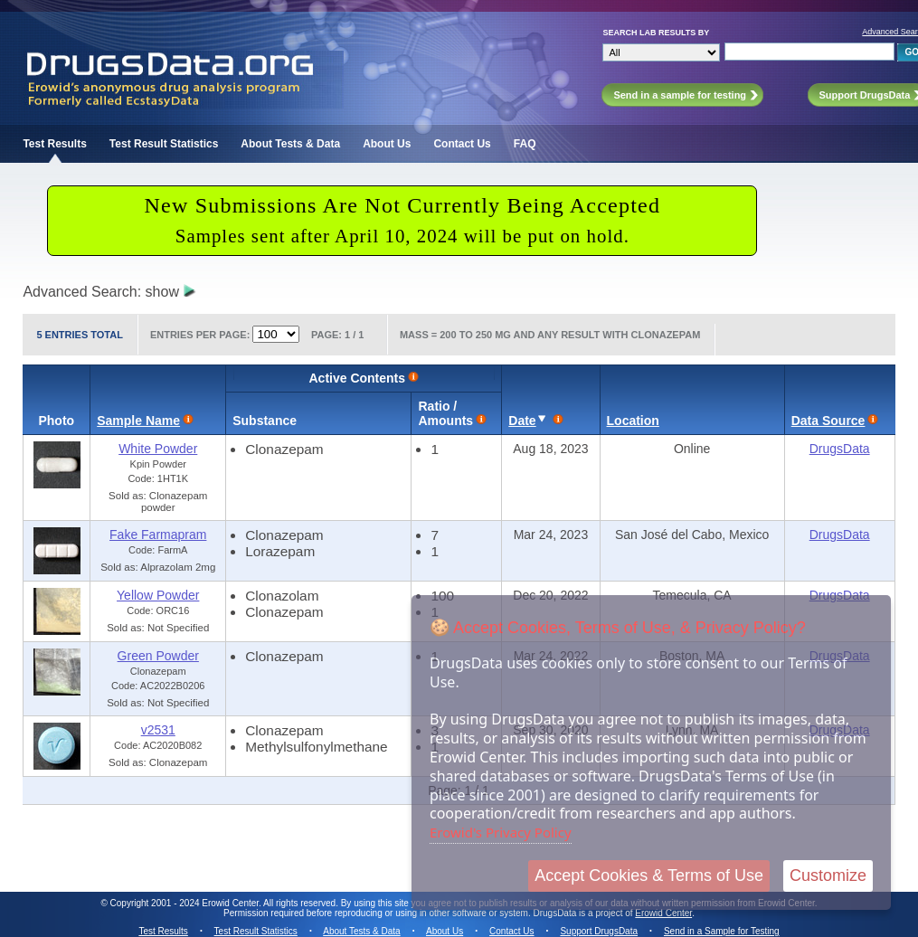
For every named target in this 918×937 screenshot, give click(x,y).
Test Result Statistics (163, 143)
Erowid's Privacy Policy (501, 832)
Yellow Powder (158, 595)
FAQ (525, 143)
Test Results (54, 143)
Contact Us (461, 143)
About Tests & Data (290, 143)
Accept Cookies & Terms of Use (649, 875)
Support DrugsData (599, 931)
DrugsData (839, 448)
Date (521, 420)
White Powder (157, 448)
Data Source (828, 420)
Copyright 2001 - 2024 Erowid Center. (185, 903)
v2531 (158, 730)
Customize (828, 875)
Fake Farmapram (157, 534)
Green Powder (158, 655)
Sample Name (138, 420)
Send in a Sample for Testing (722, 931)
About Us (387, 143)
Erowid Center (663, 913)
